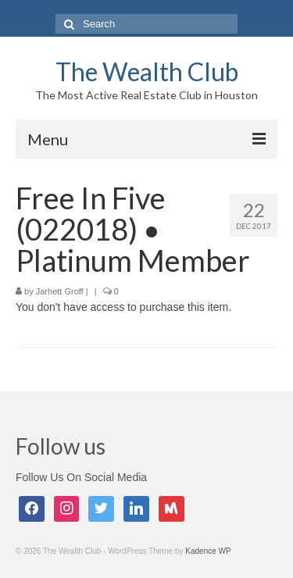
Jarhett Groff (60, 291)
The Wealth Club (146, 71)
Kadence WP (207, 551)
